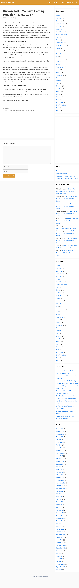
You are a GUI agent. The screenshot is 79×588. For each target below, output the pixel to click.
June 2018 (59, 469)
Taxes (57, 99)
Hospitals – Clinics (61, 45)
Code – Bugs (59, 18)
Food (57, 37)
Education (59, 26)
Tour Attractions (61, 105)
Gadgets (58, 40)
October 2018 (60, 464)
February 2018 (60, 475)
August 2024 (60, 429)
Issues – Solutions (61, 59)
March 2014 (59, 540)
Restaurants (59, 75)
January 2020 (60, 450)
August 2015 (60, 521)
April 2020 (59, 445)
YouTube (58, 110)
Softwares (59, 86)
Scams (58, 78)
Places (58, 70)
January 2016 (60, 513)
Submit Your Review (67, 2)
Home (49, 2)
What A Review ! (8, 2)
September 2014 (61, 534)
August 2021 (60, 437)
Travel (58, 107)
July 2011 (59, 553)
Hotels (58, 48)
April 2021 (59, 439)
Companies (59, 21)
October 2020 (60, 442)
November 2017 (60, 483)
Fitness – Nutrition (61, 34)
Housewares (59, 51)
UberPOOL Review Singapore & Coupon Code (16, 112)
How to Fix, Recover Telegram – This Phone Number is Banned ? (65, 191)
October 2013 (60, 542)
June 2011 (59, 556)
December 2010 (60, 564)
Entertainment (60, 32)
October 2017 (60, 485)
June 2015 (59, 526)
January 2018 (60, 477)
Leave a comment (26, 18)
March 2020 (59, 448)
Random (58, 72)
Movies (58, 64)
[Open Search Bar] (76, 2)
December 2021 (60, 434)
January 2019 (60, 461)
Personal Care (60, 67)
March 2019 (59, 456)
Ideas (57, 56)
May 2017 (59, 496)
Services (7, 108)
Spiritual (58, 91)
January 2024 (60, 431)
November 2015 (60, 515)
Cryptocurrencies (61, 24)
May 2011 (59, 559)
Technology (59, 102)
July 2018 (59, 466)
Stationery (59, 97)
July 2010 (59, 569)
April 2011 (59, 561)
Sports (58, 94)
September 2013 (61, 545)
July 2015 (59, 523)
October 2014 (60, 532)
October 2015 (60, 518)
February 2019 (60, 458)
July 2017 (59, 494)
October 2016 (60, 502)
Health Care (59, 42)
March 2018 (59, 472)
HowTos (58, 53)
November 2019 (60, 453)
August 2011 (60, 551)
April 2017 (59, 499)
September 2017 (61, 488)
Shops (57, 83)
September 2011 (61, 548)
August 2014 (60, 537)
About (56, 2)
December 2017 (60, 480)
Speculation (59, 89)
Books (58, 15)
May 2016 (59, 507)
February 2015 (60, 529)
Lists (57, 61)
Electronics (59, 29)
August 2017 (60, 491)
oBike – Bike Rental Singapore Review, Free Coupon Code (19, 110)
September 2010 (61, 567)
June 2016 (59, 504)
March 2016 (59, 510)
